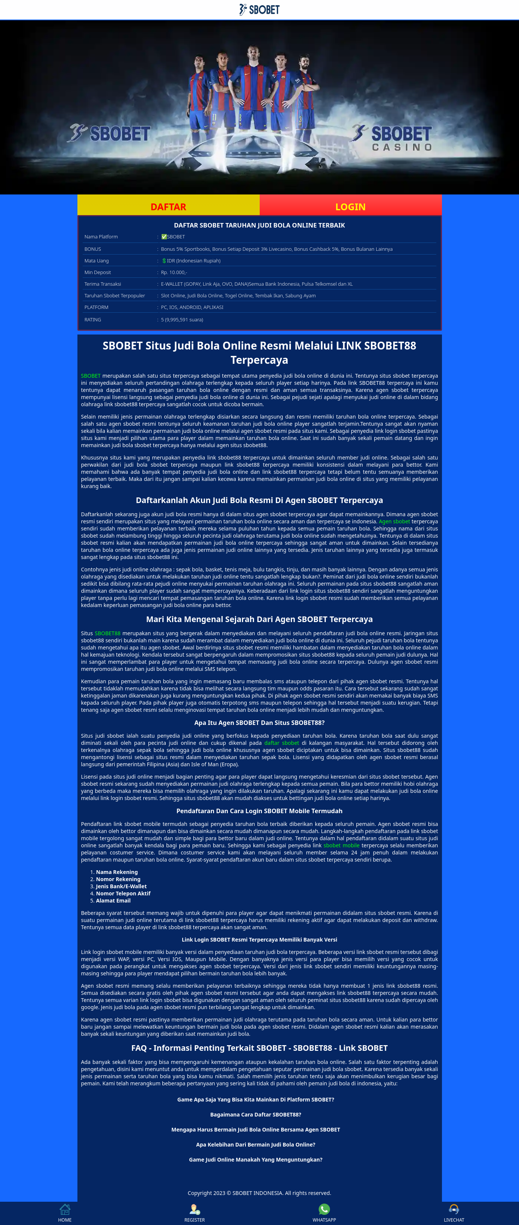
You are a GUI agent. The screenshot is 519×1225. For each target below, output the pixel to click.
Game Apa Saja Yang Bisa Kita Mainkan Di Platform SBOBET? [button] (255, 1099)
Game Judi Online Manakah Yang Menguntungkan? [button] (255, 1159)
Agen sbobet (394, 521)
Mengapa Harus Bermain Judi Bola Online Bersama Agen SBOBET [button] (255, 1129)
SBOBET (91, 375)
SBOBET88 (107, 633)
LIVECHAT (454, 1213)
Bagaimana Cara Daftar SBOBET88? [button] (255, 1114)
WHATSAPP (324, 1213)
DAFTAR (168, 206)
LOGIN (350, 206)
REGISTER (195, 1213)
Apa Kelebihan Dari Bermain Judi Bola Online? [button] (255, 1144)
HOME (65, 1213)
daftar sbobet (281, 742)
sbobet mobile (342, 845)
